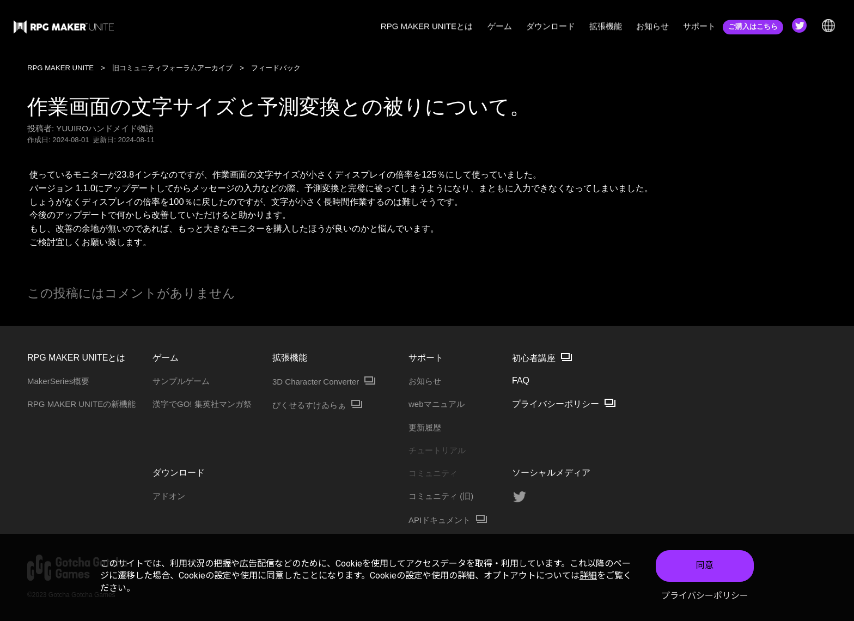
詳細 (588, 575)
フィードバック (276, 68)
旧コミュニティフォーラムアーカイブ (172, 68)
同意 (704, 565)
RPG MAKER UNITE (60, 68)
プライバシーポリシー (704, 595)
